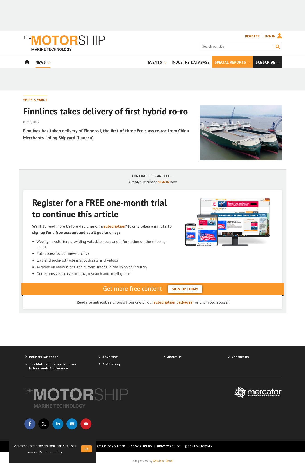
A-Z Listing (111, 364)
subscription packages (173, 302)
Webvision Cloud (162, 461)
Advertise (110, 356)
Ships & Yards (35, 100)
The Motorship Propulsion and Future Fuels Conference (53, 366)
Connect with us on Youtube (86, 424)
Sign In (269, 36)
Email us (72, 424)
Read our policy (51, 452)
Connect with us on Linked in (58, 424)
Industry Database (43, 356)
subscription (114, 226)
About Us (174, 356)
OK (86, 449)
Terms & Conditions (109, 446)
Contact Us (240, 356)
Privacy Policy (168, 446)
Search (277, 46)
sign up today (185, 288)
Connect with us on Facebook (30, 424)
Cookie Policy (141, 446)
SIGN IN (163, 182)
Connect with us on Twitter (44, 424)
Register (252, 36)
